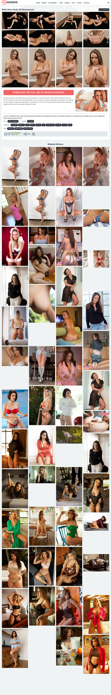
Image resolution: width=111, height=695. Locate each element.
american (10, 128)
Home (38, 3)
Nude (70, 124)
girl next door (28, 128)
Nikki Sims (30, 121)
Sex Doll (87, 3)
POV (43, 124)
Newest (44, 3)
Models (67, 3)
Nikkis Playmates (13, 121)
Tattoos (58, 124)
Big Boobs (14, 124)
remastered (18, 128)
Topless (64, 124)
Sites (61, 3)
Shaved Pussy (50, 124)
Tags (73, 3)
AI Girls (79, 3)
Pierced (38, 124)
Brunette (21, 124)
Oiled (27, 124)
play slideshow (103, 9)
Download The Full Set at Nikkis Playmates (38, 92)
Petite (32, 124)
